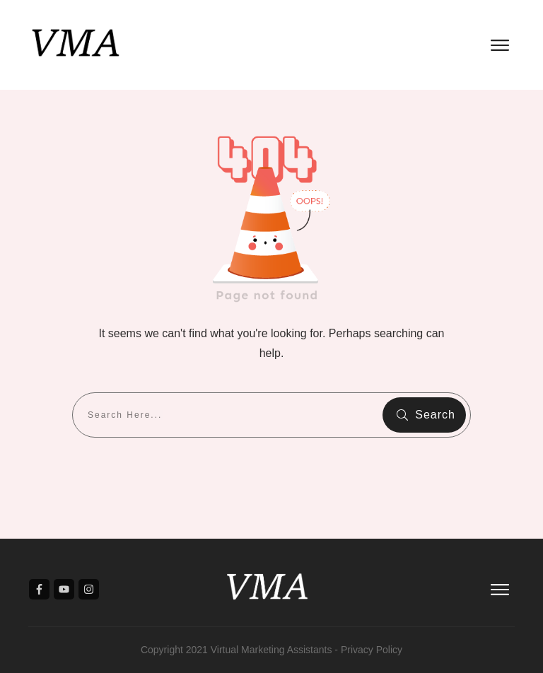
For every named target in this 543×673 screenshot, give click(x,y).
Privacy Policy (371, 649)
